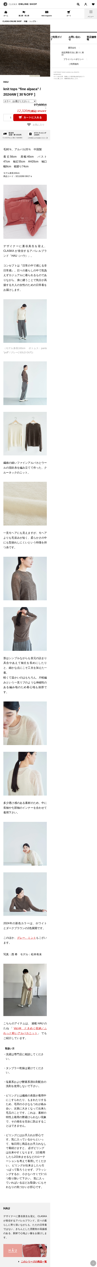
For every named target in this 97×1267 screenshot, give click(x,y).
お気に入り (35, 124)
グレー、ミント (26, 937)
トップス (32, 21)
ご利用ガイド (56, 38)
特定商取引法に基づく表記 (73, 54)
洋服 (25, 21)
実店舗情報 (91, 38)
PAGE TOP (93, 1263)
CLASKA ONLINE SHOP (12, 21)
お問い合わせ (74, 38)
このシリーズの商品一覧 (34, 1261)
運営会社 (72, 48)
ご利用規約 (74, 64)
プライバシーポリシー (73, 59)
